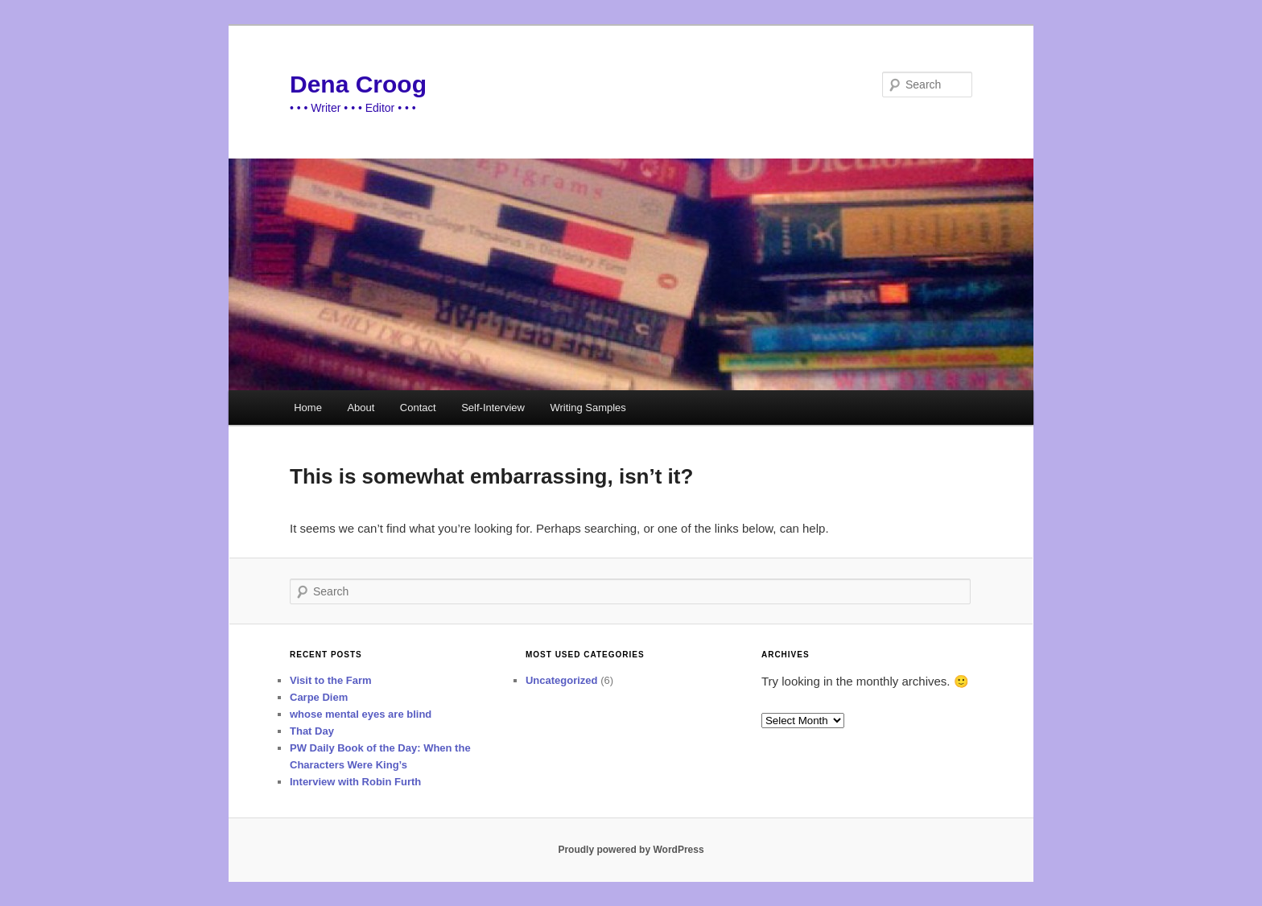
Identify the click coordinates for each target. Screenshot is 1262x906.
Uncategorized (562, 680)
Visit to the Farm (331, 680)
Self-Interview (493, 408)
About (360, 408)
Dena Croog (358, 84)
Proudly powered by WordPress (630, 849)
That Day (312, 731)
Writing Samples (587, 408)
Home (308, 408)
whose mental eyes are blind (360, 714)
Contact (418, 408)
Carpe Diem (319, 697)
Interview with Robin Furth (355, 782)
